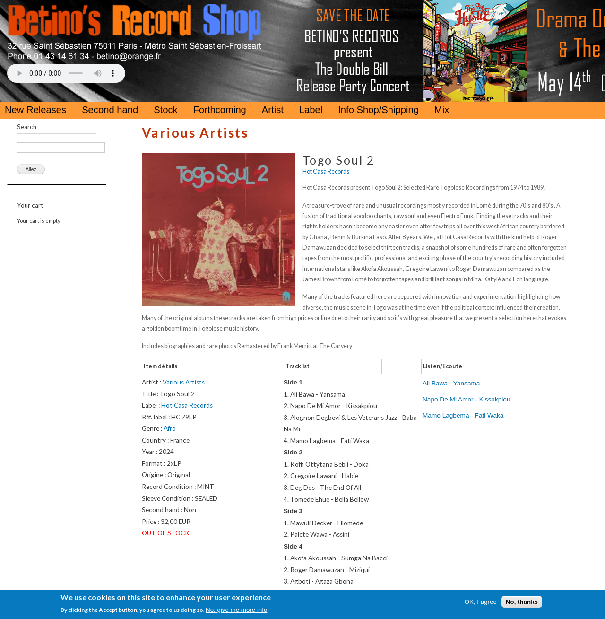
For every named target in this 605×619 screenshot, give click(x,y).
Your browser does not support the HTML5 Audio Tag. (66, 73)
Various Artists (195, 132)
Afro (170, 428)
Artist (273, 110)
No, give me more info (236, 609)
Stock (166, 110)
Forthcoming (219, 110)
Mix (441, 110)
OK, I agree (481, 601)
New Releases (35, 110)
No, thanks (522, 601)
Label (310, 110)
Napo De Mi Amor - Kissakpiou (466, 399)
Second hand (110, 110)
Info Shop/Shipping (378, 110)
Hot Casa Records (325, 171)
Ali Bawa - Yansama (451, 383)
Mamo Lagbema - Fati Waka (463, 415)
